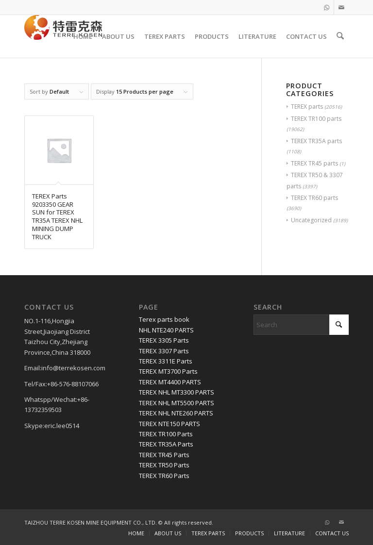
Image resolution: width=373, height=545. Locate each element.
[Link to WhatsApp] (327, 7)
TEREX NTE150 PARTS (169, 423)
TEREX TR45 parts (314, 163)
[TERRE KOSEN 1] (63, 36)
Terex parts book (164, 319)
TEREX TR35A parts (316, 141)
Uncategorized (311, 220)
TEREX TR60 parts (314, 198)
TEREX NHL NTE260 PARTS (176, 413)
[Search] (341, 36)
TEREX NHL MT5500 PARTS (176, 402)
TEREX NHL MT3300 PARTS (176, 392)
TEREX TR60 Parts (164, 475)
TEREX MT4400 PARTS (170, 382)
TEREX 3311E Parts (165, 361)
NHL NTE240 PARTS (166, 330)
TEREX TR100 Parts (166, 433)
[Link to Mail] (341, 7)
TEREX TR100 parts (316, 119)
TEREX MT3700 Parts (168, 371)
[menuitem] (83, 36)
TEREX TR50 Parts (164, 465)
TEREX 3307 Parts (164, 351)
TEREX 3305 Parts (164, 340)
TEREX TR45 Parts (164, 454)
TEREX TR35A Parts (166, 444)
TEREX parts (307, 106)
